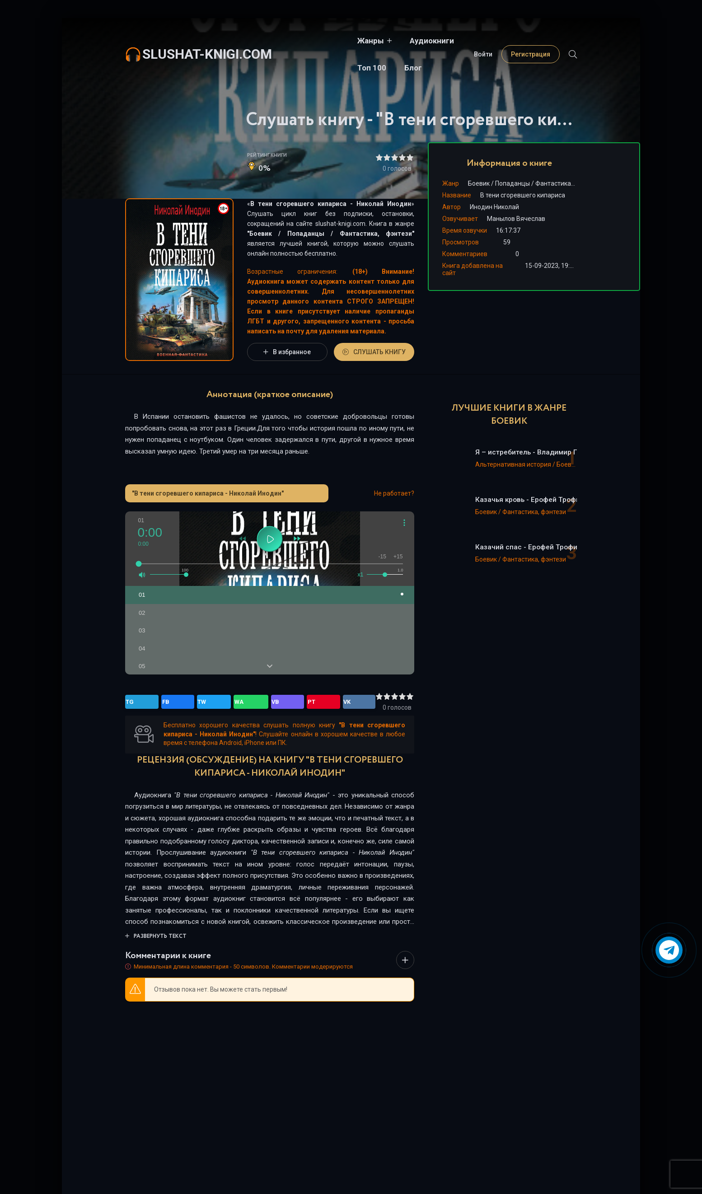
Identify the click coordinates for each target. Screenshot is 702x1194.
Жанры (303, 40)
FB (152, 702)
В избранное (287, 352)
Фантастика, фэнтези (376, 233)
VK (250, 702)
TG (133, 702)
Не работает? (394, 493)
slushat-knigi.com (207, 40)
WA (192, 702)
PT (231, 702)
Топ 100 (419, 40)
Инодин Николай (494, 207)
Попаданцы (305, 233)
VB (212, 702)
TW (172, 702)
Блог (460, 40)
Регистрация (530, 40)
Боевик (260, 233)
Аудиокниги (364, 40)
